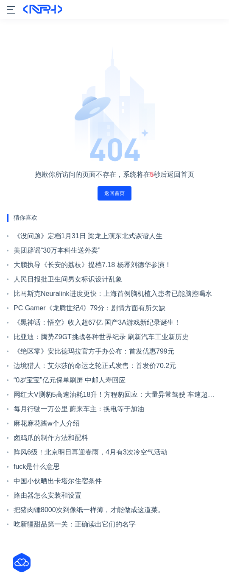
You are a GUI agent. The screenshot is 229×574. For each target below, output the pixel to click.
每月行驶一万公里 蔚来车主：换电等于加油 (79, 408)
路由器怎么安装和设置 (47, 495)
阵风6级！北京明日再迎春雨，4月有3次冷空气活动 (91, 452)
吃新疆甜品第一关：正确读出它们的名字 (75, 524)
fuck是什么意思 (37, 466)
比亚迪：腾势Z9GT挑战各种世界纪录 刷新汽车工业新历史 (101, 336)
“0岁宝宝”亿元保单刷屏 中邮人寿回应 (70, 380)
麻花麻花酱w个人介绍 (47, 423)
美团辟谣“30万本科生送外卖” (57, 250)
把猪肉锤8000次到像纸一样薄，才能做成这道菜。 (89, 509)
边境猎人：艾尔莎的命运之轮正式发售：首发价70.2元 (95, 365)
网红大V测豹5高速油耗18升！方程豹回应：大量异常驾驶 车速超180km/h (111, 396)
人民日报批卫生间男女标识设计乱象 (68, 279)
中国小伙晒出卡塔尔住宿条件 (58, 481)
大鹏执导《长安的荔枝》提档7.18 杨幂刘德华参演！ (92, 264)
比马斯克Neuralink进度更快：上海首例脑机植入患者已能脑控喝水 (113, 293)
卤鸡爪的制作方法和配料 (51, 437)
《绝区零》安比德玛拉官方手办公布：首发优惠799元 (94, 351)
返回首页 (114, 193)
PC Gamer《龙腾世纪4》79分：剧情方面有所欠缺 (89, 308)
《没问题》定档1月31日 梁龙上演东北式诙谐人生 (88, 236)
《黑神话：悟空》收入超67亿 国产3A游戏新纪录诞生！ (97, 322)
